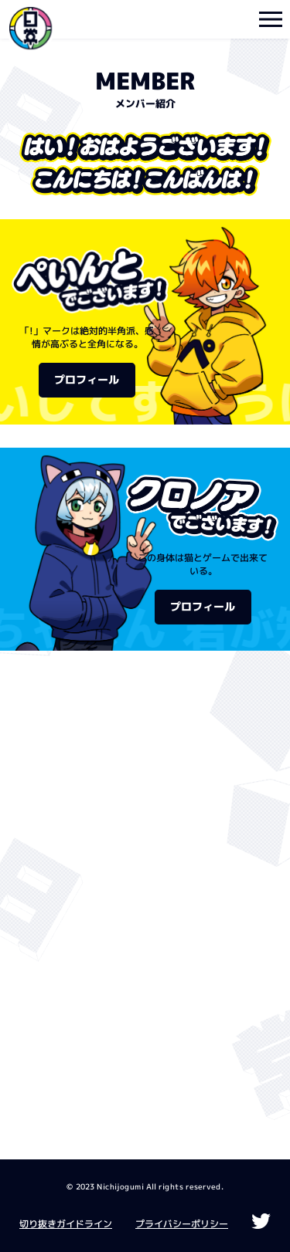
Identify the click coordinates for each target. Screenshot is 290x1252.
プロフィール (86, 380)
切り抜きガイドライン (65, 1224)
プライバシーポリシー (181, 1224)
